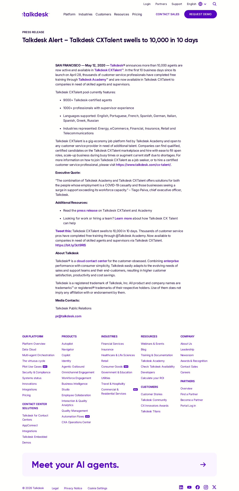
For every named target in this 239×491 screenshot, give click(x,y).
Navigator (68, 349)
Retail (104, 360)
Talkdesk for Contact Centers (35, 417)
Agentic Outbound (73, 366)
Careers (185, 372)
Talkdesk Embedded (35, 436)
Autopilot (67, 343)
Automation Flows (73, 416)
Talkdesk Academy (92, 79)
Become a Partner (191, 399)
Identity (66, 360)
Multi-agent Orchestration (38, 355)
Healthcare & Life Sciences (118, 355)
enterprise (171, 261)
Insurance (107, 349)
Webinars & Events (152, 343)
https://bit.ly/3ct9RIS (70, 245)
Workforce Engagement (76, 378)
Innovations (29, 383)
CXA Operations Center (76, 422)
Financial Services (112, 343)
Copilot (66, 355)
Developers (148, 372)
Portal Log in (188, 405)
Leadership (187, 349)
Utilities (105, 378)
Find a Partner (189, 394)
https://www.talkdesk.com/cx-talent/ (143, 165)
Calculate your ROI (152, 378)
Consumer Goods (112, 366)
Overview (186, 388)
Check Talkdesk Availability (158, 366)
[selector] (69, 14)
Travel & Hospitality (113, 383)
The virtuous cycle (33, 360)
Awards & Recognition (193, 360)
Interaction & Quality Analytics (74, 403)
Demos (26, 442)
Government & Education (116, 372)
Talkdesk (116, 65)
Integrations (29, 389)
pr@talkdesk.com (68, 316)
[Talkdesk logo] (36, 14)
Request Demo (200, 14)
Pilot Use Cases (32, 366)
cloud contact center (92, 261)
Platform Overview (34, 343)
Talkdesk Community (154, 399)
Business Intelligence (74, 383)
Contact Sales (167, 14)
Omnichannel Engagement (78, 372)
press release (87, 210)
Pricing (137, 14)
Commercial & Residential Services (113, 391)
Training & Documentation (157, 355)
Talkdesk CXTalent (108, 70)
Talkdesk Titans (150, 411)
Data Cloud (29, 349)
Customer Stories (151, 394)
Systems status (31, 378)
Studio (66, 389)
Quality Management (75, 410)
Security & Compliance (36, 372)
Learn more (123, 218)
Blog (143, 349)
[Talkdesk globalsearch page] (214, 4)
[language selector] (197, 4)
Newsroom (187, 355)
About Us (186, 343)
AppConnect (30, 425)
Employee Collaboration (76, 395)
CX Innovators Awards (154, 405)
